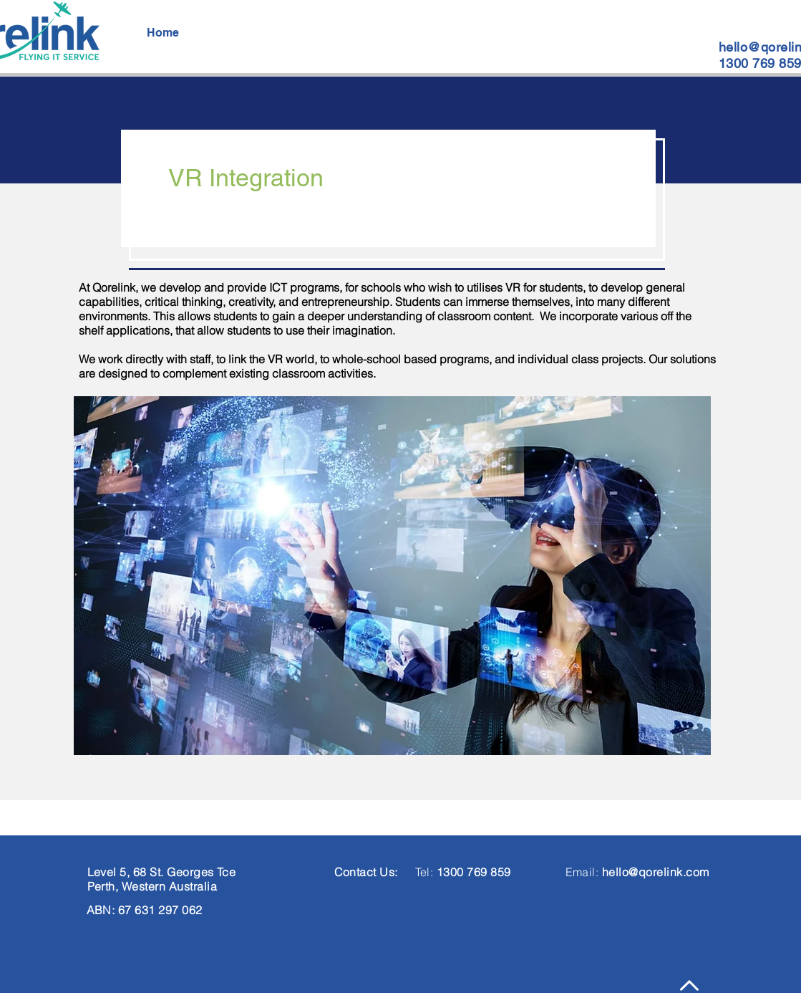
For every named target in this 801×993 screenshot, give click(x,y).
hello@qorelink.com (655, 872)
